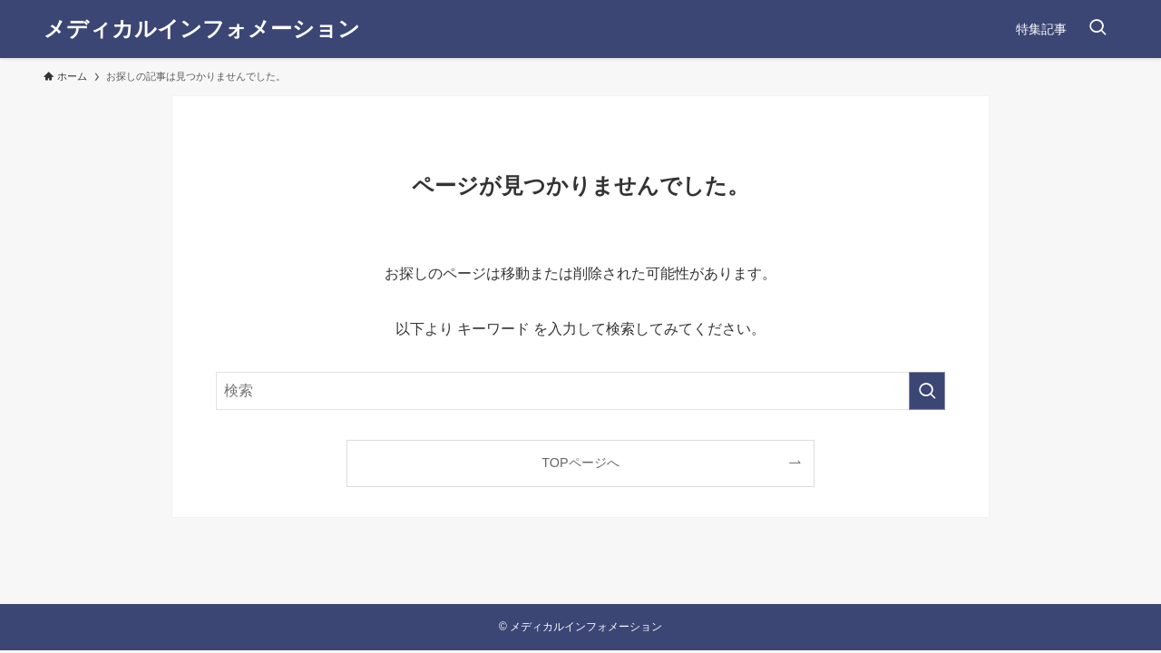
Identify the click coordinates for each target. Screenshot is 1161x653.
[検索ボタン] (1097, 29)
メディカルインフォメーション (202, 29)
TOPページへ (580, 462)
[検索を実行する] (927, 391)
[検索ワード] (580, 391)
